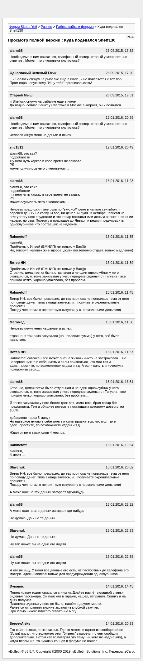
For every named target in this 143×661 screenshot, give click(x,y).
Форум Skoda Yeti (23, 27)
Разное (46, 27)
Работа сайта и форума (75, 27)
